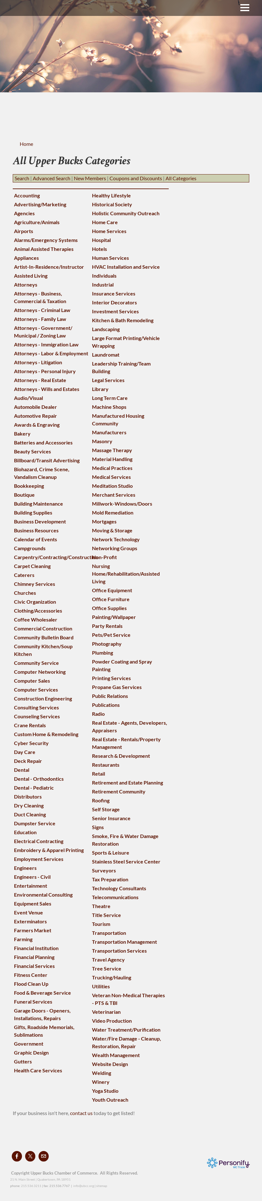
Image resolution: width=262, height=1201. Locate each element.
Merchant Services (113, 495)
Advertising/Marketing (40, 204)
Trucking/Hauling (111, 977)
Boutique (24, 495)
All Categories (181, 178)
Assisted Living (30, 276)
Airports (23, 231)
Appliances (26, 258)
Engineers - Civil (32, 877)
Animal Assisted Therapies (44, 249)
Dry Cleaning (29, 805)
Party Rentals (107, 626)
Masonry (102, 441)
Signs (98, 827)
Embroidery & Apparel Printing (49, 850)
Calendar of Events (35, 539)
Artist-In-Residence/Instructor (49, 267)
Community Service (36, 663)
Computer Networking (40, 672)
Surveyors (104, 870)
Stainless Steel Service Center (126, 861)
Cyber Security (31, 743)
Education (25, 832)
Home (26, 144)
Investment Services (115, 311)
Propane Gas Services (117, 687)
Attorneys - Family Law (40, 319)
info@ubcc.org (83, 1186)
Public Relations (110, 696)
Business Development (40, 521)
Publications (106, 705)
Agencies (24, 213)
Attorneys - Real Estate (40, 380)
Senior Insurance (111, 818)
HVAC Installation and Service (126, 267)
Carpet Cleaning (32, 566)
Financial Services (34, 966)
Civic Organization (35, 602)
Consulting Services (36, 707)
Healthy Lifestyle (111, 195)
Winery (101, 1082)
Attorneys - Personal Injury (45, 371)
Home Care (105, 222)
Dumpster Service (34, 823)
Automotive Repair (35, 416)
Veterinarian (106, 1012)
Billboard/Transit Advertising (47, 460)
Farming (23, 939)
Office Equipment (112, 590)
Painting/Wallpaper (114, 617)
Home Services (109, 231)
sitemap (101, 1186)
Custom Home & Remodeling (46, 734)
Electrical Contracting (38, 841)
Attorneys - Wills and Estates (46, 389)
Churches (25, 593)
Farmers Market (32, 930)
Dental (21, 770)
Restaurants (105, 765)
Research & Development (121, 756)
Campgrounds (30, 548)
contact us (82, 1113)
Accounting (27, 195)
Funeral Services (33, 1001)
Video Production (112, 1021)
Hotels (99, 249)
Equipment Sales (32, 903)
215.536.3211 (31, 1186)
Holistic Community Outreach (125, 213)
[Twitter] (30, 1156)
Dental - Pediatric (34, 788)
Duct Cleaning (30, 814)
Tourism (101, 924)
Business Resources (36, 530)
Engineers (25, 868)
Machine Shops (109, 407)
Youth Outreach (110, 1100)
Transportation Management (124, 942)
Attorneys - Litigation (38, 362)
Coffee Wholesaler (35, 619)
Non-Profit (104, 557)
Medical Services (111, 477)
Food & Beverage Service (42, 993)
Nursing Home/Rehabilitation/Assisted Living (126, 573)
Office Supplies (109, 608)
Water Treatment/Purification (126, 1030)
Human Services (110, 258)
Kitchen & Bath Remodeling (122, 320)
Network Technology (116, 539)
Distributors (28, 796)
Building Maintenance (38, 504)
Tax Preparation (110, 879)
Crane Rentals (30, 725)
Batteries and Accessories (43, 442)
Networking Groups (114, 548)
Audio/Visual (28, 398)
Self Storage (106, 809)
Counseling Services (37, 716)
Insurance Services (113, 293)
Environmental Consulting (43, 895)
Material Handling (112, 459)
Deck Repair (28, 761)
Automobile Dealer (35, 407)
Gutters (23, 1061)
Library (100, 389)
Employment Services (38, 859)
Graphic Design (31, 1052)
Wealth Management (116, 1055)
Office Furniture (111, 599)
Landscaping (106, 329)
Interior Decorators (114, 302)
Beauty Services (32, 451)
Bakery (22, 433)
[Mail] (44, 1156)
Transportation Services (119, 951)
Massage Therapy (112, 450)
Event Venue (28, 912)
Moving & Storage (112, 530)
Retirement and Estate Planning (127, 782)
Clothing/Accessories (38, 611)
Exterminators (30, 921)
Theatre (101, 906)
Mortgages (104, 521)
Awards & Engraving (37, 425)
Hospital (101, 240)
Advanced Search (51, 178)
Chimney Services (34, 584)
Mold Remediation (112, 512)
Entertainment (30, 886)
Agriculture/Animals (37, 222)
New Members (90, 178)
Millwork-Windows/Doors (122, 504)
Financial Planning (34, 957)
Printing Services (111, 678)
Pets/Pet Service (111, 635)
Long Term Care (110, 398)
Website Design (110, 1064)
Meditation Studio (112, 486)
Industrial (103, 284)
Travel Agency (108, 959)
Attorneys (25, 284)
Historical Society (112, 204)
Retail (98, 774)
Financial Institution (36, 948)
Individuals (104, 276)
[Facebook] (17, 1156)
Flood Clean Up (31, 984)
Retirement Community (118, 791)
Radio (98, 714)
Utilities (101, 986)
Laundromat (105, 355)
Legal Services (108, 380)
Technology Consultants (119, 888)
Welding (101, 1073)
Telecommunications (115, 897)
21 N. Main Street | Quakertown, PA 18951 (40, 1179)
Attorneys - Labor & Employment (51, 353)
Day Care (24, 752)
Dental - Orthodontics (39, 779)
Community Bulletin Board (44, 637)
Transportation (109, 933)
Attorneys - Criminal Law (42, 310)
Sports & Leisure (110, 852)
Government (28, 1044)
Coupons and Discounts (136, 178)
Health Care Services (38, 1070)
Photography (107, 644)
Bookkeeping (29, 486)
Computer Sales (32, 681)
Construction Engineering (43, 698)
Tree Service (106, 968)
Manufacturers (109, 432)
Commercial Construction (43, 628)
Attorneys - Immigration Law (46, 344)
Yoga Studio (105, 1091)
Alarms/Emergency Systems (46, 240)
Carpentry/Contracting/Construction (56, 557)
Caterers (24, 575)
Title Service (106, 915)
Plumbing (102, 653)
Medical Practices (112, 468)
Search (22, 178)
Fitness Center (30, 975)
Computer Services (36, 689)
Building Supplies (33, 512)
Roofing (101, 800)
